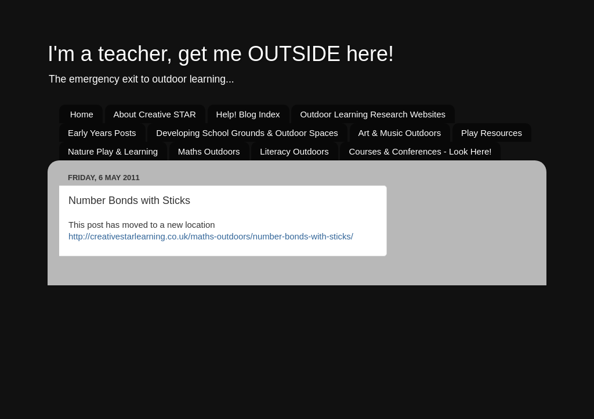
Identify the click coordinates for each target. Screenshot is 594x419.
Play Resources (491, 133)
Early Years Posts (102, 133)
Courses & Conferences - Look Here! (420, 151)
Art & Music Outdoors (399, 133)
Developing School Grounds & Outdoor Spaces (247, 133)
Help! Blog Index (248, 114)
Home (81, 114)
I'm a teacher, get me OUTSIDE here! (221, 54)
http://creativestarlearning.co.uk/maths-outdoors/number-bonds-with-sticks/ (210, 236)
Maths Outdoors (209, 151)
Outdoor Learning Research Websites (373, 114)
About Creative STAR (155, 114)
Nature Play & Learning (113, 151)
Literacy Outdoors (294, 151)
